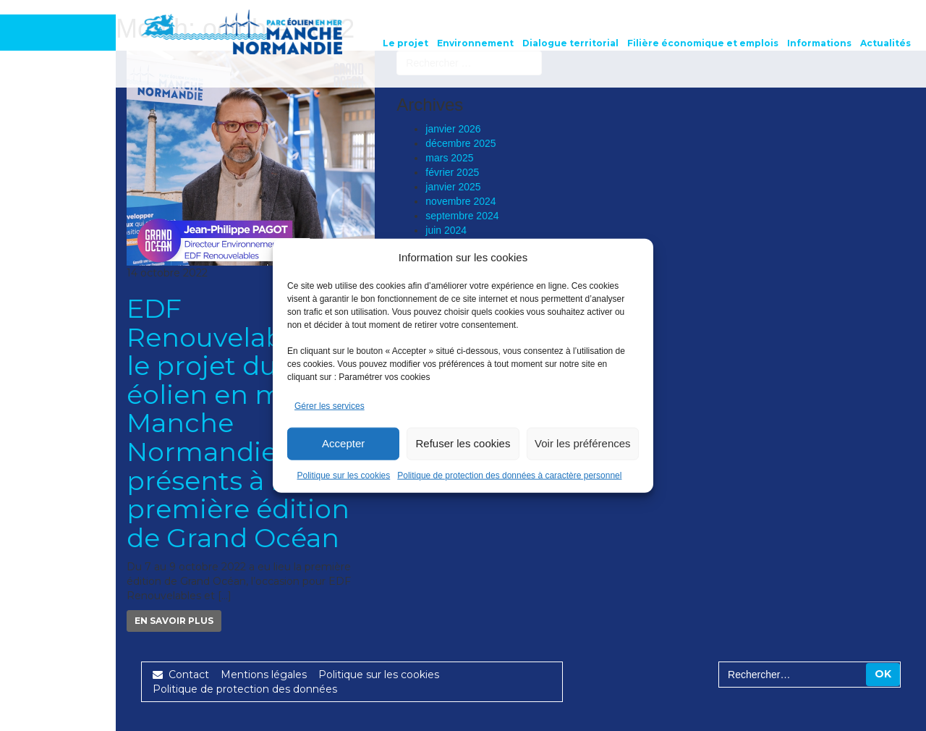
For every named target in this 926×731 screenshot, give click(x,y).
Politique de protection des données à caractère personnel (509, 475)
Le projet (405, 43)
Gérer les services (329, 406)
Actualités (885, 43)
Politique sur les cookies (344, 475)
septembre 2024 (461, 215)
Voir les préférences (583, 443)
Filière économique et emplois (702, 43)
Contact (181, 674)
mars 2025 (449, 158)
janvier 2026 (452, 129)
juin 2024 (446, 230)
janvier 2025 (452, 187)
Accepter (343, 443)
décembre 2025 (460, 143)
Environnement (475, 43)
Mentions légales (264, 674)
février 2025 (452, 172)
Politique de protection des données (245, 689)
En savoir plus (174, 620)
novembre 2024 (460, 201)
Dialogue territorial (570, 43)
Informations (819, 43)
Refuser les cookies (463, 443)
